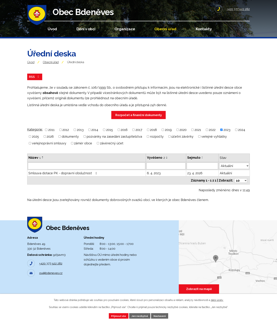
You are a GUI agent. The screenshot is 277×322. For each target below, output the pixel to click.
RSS (35, 80)
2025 (35, 140)
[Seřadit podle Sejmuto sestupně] (202, 161)
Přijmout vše (118, 315)
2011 (51, 133)
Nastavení (160, 315)
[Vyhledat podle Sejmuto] (202, 169)
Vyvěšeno (156, 161)
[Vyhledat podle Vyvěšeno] (165, 169)
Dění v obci (85, 29)
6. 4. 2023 (154, 177)
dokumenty (70, 140)
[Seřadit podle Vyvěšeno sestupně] (167, 161)
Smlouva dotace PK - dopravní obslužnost (63, 177)
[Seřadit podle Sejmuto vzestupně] (202, 160)
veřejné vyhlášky (214, 140)
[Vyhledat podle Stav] (234, 169)
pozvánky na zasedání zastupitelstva (114, 140)
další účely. (217, 299)
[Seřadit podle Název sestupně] (43, 161)
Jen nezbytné (140, 315)
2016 (124, 133)
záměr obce (83, 147)
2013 (80, 133)
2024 (241, 133)
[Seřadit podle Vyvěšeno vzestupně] (167, 160)
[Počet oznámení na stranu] (240, 184)
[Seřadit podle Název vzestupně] (43, 160)
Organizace (124, 29)
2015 (109, 133)
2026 (50, 140)
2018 (153, 133)
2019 (168, 133)
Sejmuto (194, 161)
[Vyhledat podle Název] (86, 169)
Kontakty (204, 29)
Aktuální (226, 177)
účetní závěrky (182, 140)
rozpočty (157, 140)
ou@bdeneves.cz (51, 279)
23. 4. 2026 (194, 177)
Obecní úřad (165, 29)
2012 (65, 133)
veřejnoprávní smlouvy (49, 147)
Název (34, 161)
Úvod (52, 29)
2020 (183, 133)
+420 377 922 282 (50, 269)
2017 (138, 133)
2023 (226, 133)
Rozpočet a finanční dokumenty (138, 118)
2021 (198, 133)
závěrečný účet (111, 147)
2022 (212, 133)
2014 (94, 133)
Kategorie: (35, 133)
